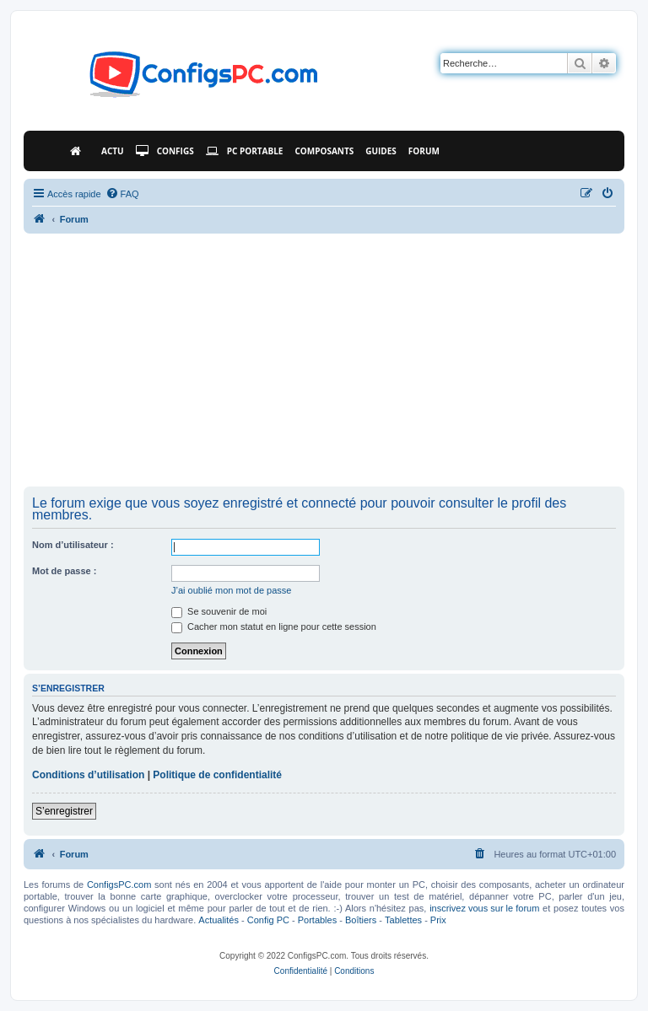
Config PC (268, 920)
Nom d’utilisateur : (73, 545)
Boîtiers (360, 920)
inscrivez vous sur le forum (484, 908)
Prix (438, 920)
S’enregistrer (64, 811)
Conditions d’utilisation (88, 775)
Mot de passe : (64, 571)
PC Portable (245, 151)
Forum (424, 151)
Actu (112, 151)
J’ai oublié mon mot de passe (231, 590)
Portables (317, 920)
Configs (165, 151)
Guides (381, 151)
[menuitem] (122, 194)
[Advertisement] (324, 360)
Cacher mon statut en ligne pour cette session (273, 626)
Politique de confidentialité (217, 775)
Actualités (218, 920)
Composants (324, 151)
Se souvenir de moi (219, 611)
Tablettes (403, 920)
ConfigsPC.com (119, 884)
